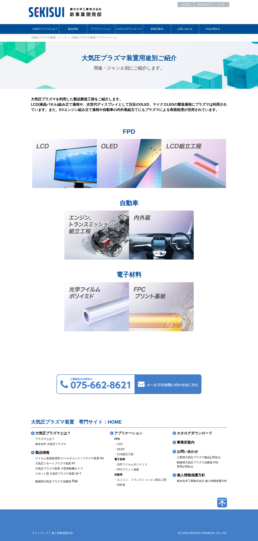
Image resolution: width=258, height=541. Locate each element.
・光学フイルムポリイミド (130, 464)
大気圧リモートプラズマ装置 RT (55, 463)
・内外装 (119, 484)
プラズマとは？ (45, 438)
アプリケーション (101, 28)
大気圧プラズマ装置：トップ (49, 37)
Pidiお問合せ (213, 28)
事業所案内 (157, 28)
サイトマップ (40, 533)
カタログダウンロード (129, 28)
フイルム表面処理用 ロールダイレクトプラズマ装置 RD (69, 458)
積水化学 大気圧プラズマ (50, 444)
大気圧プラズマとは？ (45, 28)
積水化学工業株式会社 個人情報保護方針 (202, 480)
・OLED (119, 449)
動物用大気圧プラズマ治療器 (56, 481)
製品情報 (73, 28)
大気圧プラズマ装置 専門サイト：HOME (76, 422)
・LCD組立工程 (124, 454)
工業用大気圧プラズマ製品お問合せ (199, 457)
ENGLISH (203, 4)
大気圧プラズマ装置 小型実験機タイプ (59, 468)
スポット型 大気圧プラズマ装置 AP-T (58, 473)
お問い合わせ (185, 28)
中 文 (221, 4)
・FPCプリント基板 (126, 469)
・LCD (118, 444)
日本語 (186, 4)
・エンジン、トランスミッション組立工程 (140, 479)
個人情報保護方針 (191, 475)
